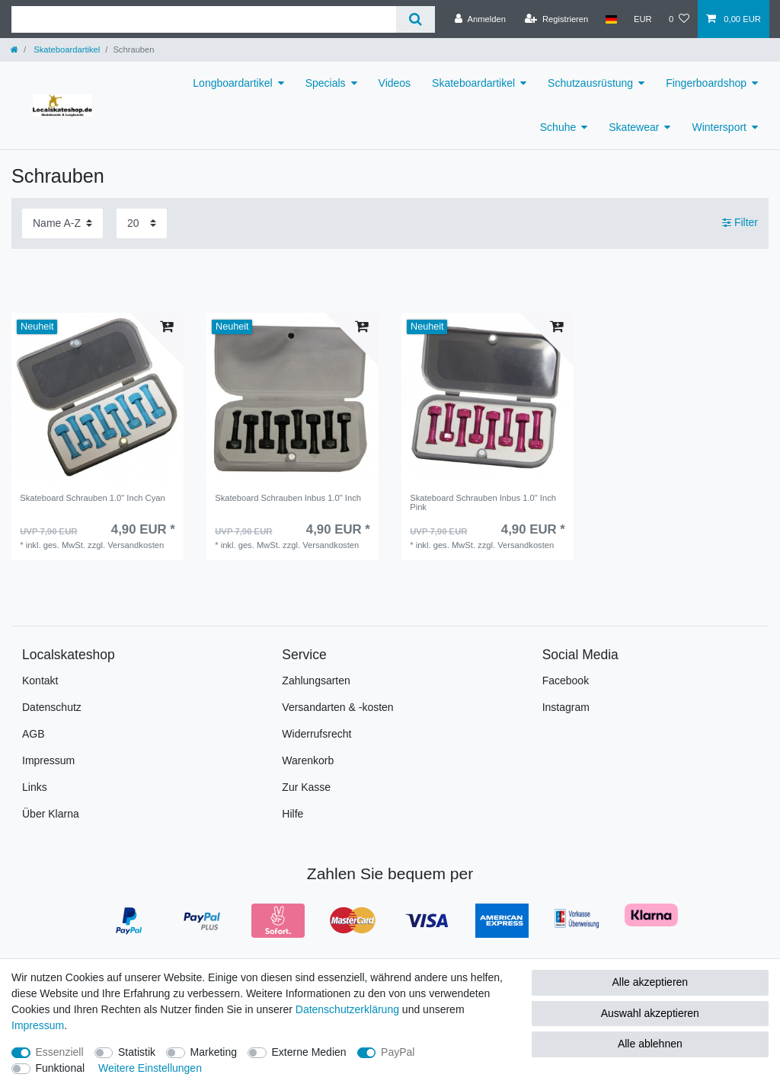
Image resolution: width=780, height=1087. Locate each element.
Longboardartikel (232, 83)
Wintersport (719, 127)
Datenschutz (52, 707)
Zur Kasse (306, 787)
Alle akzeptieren (650, 982)
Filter (740, 222)
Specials (325, 83)
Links (34, 787)
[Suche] (415, 19)
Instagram (566, 707)
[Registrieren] (556, 19)
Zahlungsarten (316, 680)
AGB (33, 734)
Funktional (60, 1068)
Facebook (565, 680)
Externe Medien (309, 1052)
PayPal (397, 1052)
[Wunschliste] (679, 19)
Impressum (48, 760)
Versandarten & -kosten (337, 707)
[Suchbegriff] (203, 19)
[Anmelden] (480, 19)
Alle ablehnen (650, 1044)
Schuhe (558, 127)
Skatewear (634, 127)
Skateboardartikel (65, 49)
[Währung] (642, 19)
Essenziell (60, 1052)
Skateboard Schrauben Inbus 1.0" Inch (288, 497)
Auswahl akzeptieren (650, 1013)
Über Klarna (50, 814)
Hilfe (292, 814)
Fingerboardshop (706, 83)
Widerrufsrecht (316, 734)
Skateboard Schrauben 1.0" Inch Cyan (92, 497)
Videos (395, 83)
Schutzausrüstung (590, 83)
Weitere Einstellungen (150, 1068)
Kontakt (40, 680)
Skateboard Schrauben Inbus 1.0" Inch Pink (483, 502)
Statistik (136, 1052)
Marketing (213, 1052)
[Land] (610, 19)
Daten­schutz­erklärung (347, 1009)
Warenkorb (308, 760)
